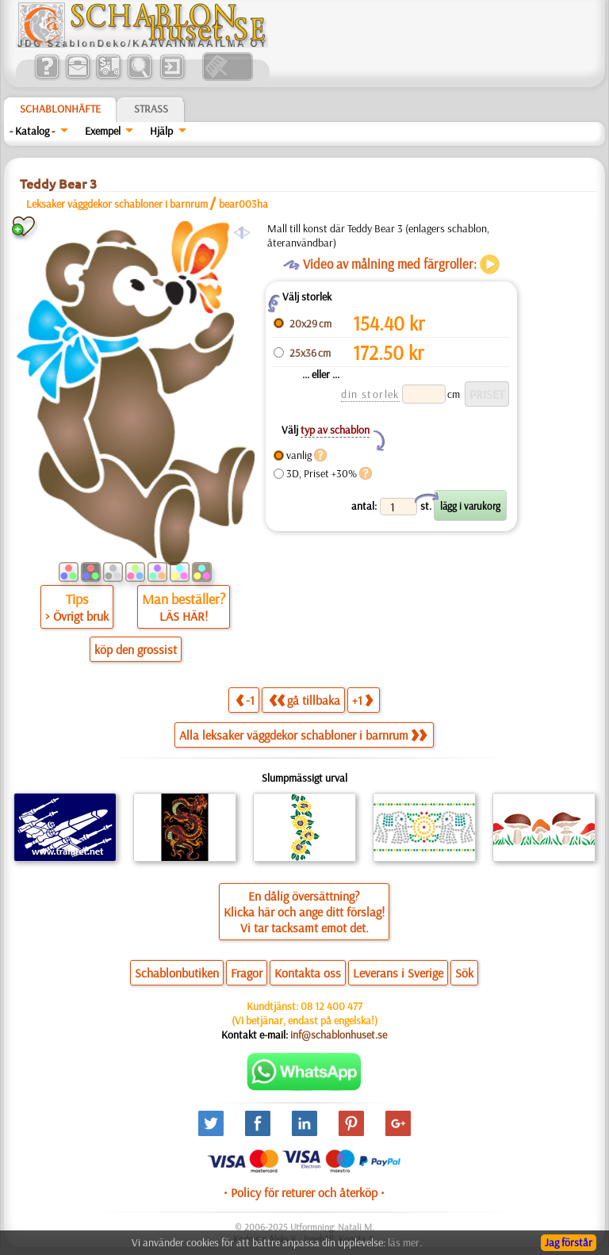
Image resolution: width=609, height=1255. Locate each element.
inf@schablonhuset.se (338, 1034)
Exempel (103, 131)
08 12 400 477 (331, 1006)
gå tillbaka (304, 699)
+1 (362, 699)
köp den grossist (135, 649)
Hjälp (161, 131)
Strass (151, 108)
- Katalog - (32, 131)
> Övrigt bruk (77, 616)
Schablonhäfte (60, 108)
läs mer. (405, 1242)
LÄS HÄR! (183, 616)
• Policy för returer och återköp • (304, 1192)
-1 (245, 699)
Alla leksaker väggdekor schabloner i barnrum (303, 735)
